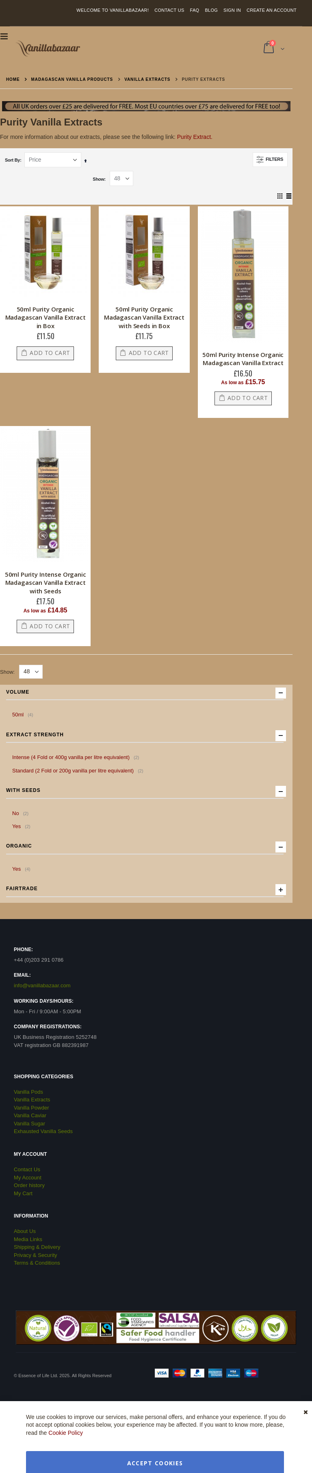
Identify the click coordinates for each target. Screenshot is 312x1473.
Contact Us (169, 10)
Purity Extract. (194, 137)
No (21, 813)
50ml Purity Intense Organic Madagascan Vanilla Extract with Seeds (45, 582)
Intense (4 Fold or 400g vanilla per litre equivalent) (76, 757)
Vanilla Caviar (30, 1115)
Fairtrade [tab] (145, 889)
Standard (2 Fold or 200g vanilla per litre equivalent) (78, 770)
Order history (29, 1185)
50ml (23, 714)
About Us (25, 1231)
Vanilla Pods (28, 1092)
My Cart (23, 1193)
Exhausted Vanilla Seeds (43, 1131)
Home (13, 79)
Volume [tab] (145, 693)
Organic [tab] (145, 846)
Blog (211, 10)
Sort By (12, 160)
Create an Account (272, 10)
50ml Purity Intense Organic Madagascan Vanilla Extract (243, 358)
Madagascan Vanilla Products (72, 80)
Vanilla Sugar (29, 1123)
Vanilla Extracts (147, 80)
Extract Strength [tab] (145, 735)
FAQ (194, 10)
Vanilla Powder (31, 1108)
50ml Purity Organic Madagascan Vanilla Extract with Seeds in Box (144, 317)
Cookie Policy (65, 1433)
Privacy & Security (35, 1255)
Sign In (232, 10)
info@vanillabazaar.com (42, 985)
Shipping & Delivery (37, 1247)
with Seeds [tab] (145, 791)
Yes (22, 826)
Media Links (28, 1239)
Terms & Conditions (37, 1263)
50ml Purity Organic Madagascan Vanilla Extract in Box (45, 317)
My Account (27, 1178)
